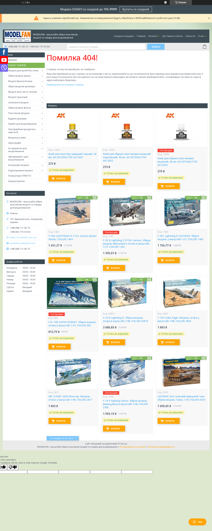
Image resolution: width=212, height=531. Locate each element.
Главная (141, 36)
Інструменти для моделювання (17, 150)
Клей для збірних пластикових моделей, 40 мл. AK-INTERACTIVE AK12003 (177, 162)
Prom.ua (123, 443)
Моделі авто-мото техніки (22, 91)
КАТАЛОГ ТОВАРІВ (16, 65)
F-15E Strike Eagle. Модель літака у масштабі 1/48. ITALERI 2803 (178, 319)
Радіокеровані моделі (20, 170)
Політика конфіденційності (161, 446)
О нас (201, 36)
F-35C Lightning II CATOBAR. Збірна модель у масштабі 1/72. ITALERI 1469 (180, 237)
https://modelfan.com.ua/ (23, 237)
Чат (197, 521)
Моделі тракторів (17, 97)
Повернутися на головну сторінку (65, 84)
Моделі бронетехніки (20, 81)
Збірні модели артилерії (21, 86)
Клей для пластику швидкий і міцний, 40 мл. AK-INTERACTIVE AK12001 (72, 155)
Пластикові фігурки (19, 113)
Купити (60, 178)
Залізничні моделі (18, 102)
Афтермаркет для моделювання (18, 158)
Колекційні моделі (18, 165)
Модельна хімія (17, 137)
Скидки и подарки (124, 36)
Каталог (153, 36)
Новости (190, 36)
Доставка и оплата (172, 36)
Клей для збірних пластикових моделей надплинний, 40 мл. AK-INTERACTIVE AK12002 (127, 157)
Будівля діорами (17, 118)
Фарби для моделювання (22, 123)
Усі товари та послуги (61, 438)
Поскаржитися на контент (132, 446)
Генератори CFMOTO (19, 175)
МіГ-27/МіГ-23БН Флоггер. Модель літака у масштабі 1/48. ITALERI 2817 (70, 398)
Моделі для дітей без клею (23, 70)
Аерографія (14, 142)
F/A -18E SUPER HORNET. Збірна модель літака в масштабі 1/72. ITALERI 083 (72, 324)
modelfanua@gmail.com (22, 243)
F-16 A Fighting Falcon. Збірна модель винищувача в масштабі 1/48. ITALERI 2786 (125, 404)
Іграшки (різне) (16, 181)
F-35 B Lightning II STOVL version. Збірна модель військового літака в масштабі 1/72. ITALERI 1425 (126, 244)
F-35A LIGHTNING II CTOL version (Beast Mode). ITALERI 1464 (72, 237)
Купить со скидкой (135, 9)
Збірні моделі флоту (19, 107)
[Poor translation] (12, 467)
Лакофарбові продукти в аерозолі (22, 131)
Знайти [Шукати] (156, 46)
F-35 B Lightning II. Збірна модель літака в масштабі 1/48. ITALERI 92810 (125, 319)
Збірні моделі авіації (19, 75)
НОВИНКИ (11, 60)
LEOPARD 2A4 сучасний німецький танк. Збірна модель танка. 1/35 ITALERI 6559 (181, 398)
